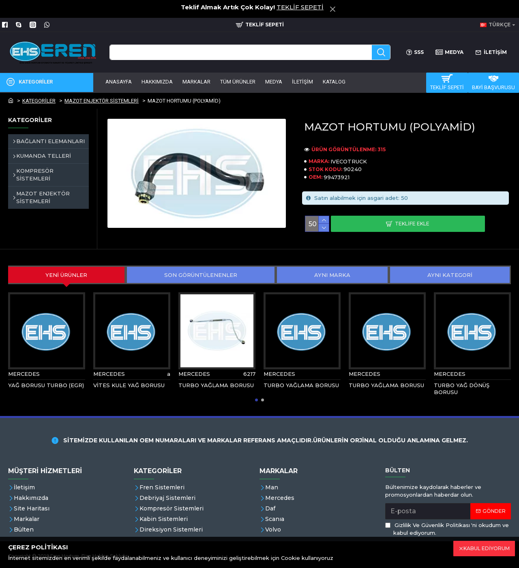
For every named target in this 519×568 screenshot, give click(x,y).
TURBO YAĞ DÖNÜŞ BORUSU (461, 388)
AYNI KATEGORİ (449, 275)
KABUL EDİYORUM (486, 548)
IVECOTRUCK (348, 161)
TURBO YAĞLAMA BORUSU (216, 385)
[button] (256, 400)
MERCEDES (24, 374)
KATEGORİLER (39, 101)
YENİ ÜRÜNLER (66, 275)
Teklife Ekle (412, 224)
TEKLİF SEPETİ (300, 7)
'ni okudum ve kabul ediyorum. (447, 528)
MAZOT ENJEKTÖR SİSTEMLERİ (101, 101)
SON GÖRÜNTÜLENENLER (200, 275)
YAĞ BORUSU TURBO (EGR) (46, 385)
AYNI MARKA (332, 275)
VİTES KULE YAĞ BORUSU (129, 385)
